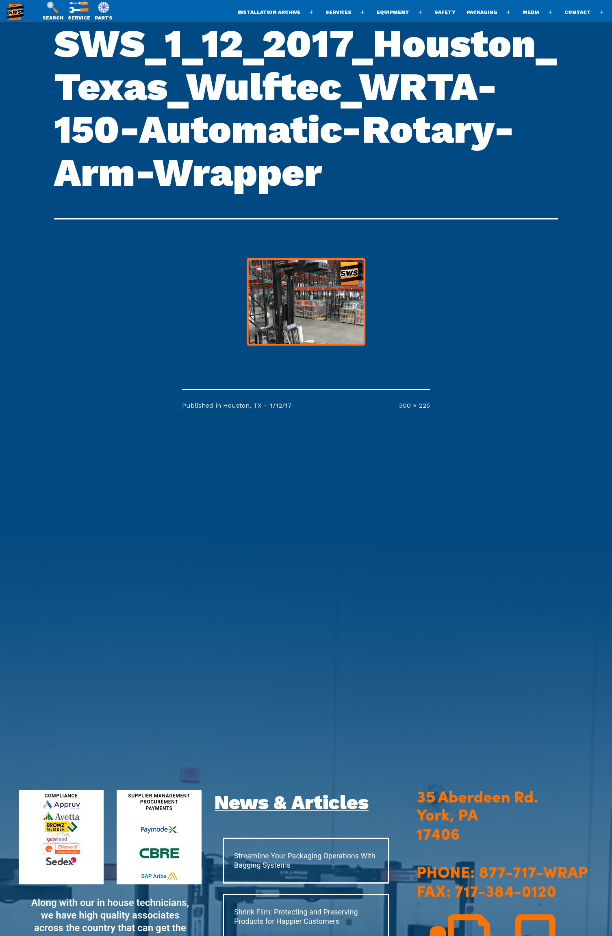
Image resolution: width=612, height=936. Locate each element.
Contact (577, 12)
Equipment (393, 12)
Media (531, 12)
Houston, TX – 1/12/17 (257, 405)
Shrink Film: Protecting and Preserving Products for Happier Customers (296, 916)
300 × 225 (414, 405)
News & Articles (292, 802)
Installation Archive (268, 12)
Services (339, 12)
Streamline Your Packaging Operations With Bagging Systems (304, 860)
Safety (445, 12)
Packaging (482, 12)
